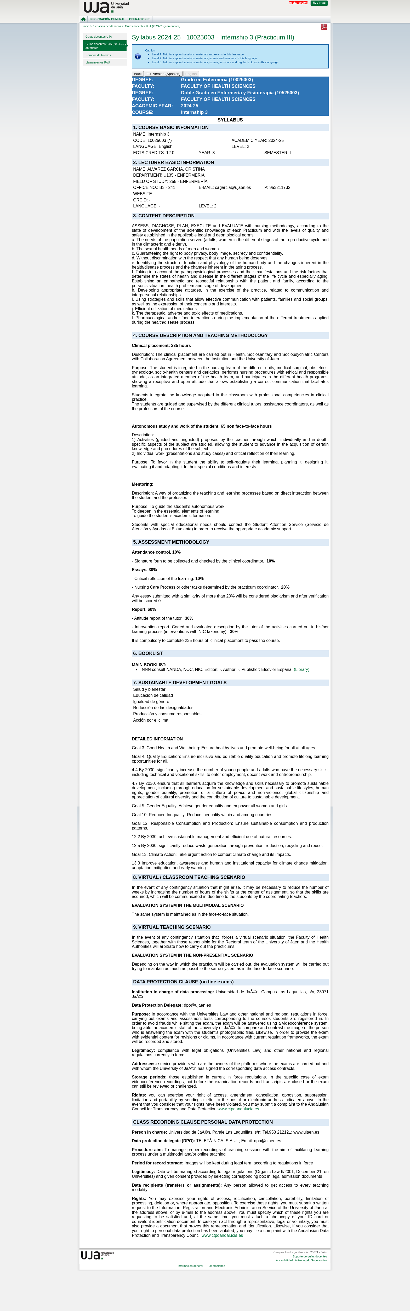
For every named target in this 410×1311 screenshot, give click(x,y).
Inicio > (87, 26)
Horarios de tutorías (98, 55)
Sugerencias (319, 1260)
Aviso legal (302, 1260)
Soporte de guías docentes (310, 1256)
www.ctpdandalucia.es (238, 1109)
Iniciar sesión (298, 2)
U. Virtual (319, 2)
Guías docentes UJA (99, 36)
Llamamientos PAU (98, 62)
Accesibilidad (284, 1260)
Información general (107, 19)
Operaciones (139, 19)
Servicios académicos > (108, 26)
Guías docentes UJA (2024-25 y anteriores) (106, 45)
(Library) (302, 669)
